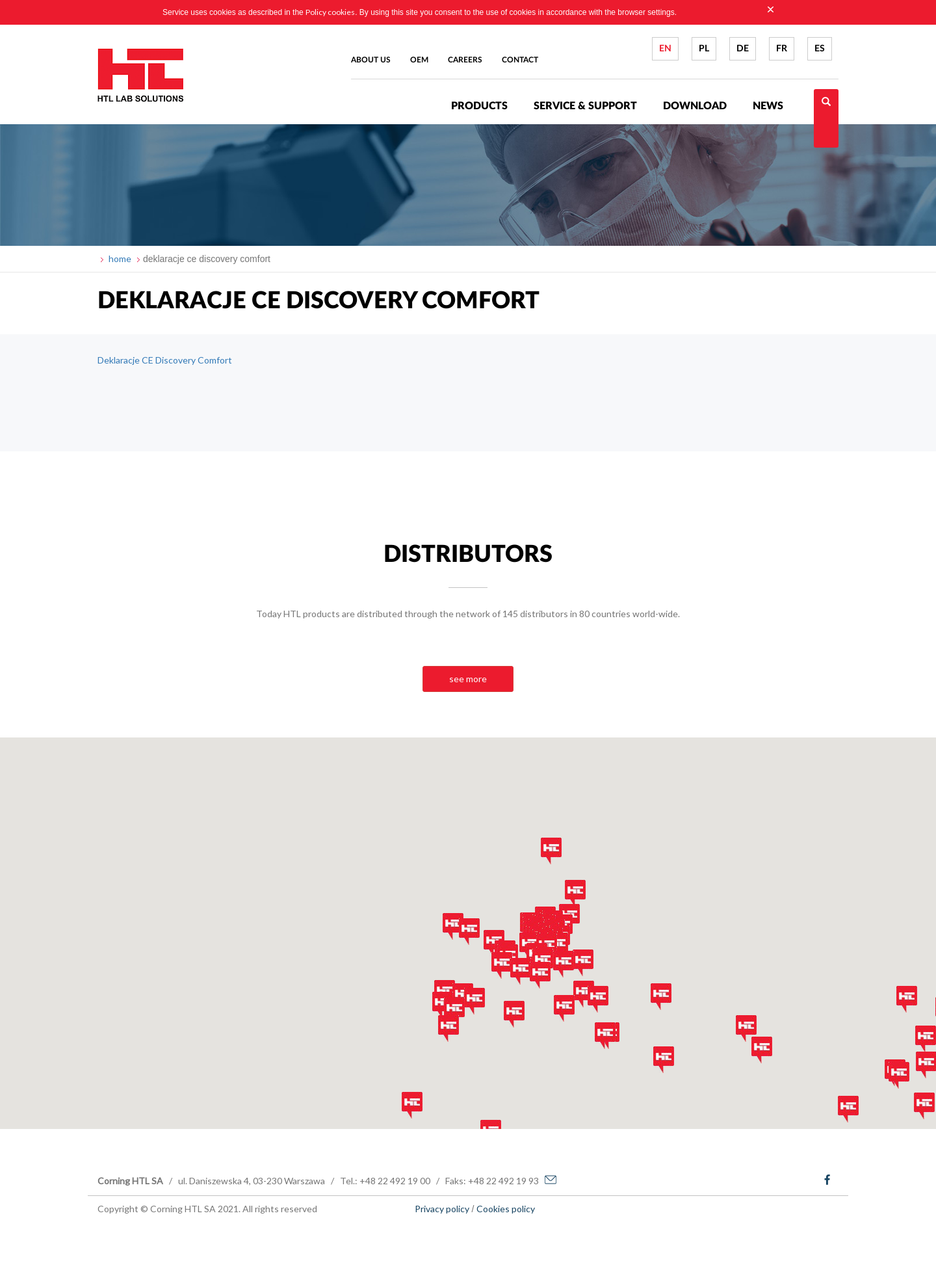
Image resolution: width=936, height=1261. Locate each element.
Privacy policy (442, 1208)
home (119, 258)
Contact (520, 60)
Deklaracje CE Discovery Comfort (165, 359)
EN (665, 48)
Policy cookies (330, 12)
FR (781, 48)
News (768, 106)
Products (479, 106)
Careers (465, 60)
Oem (419, 60)
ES (819, 48)
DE (742, 48)
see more (468, 678)
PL (704, 48)
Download (695, 106)
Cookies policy (505, 1208)
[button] (442, 1005)
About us (371, 60)
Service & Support (585, 106)
